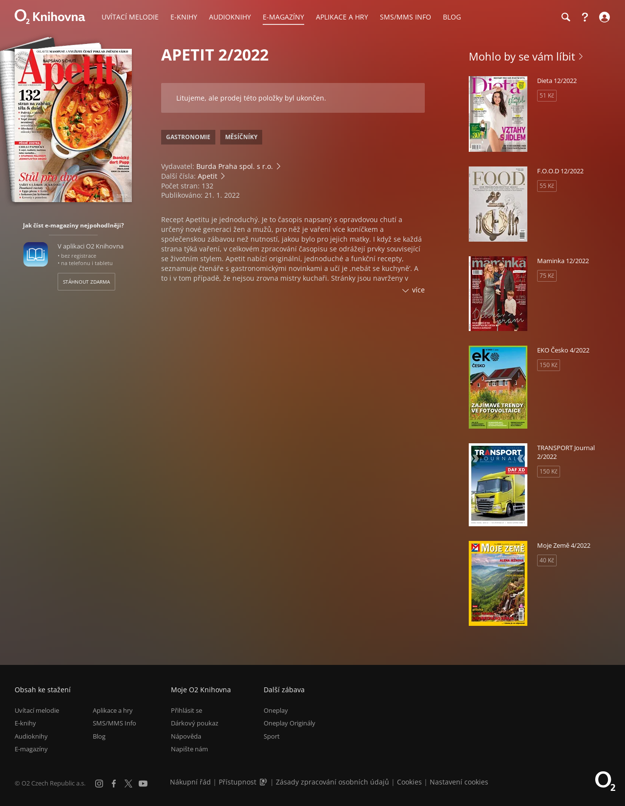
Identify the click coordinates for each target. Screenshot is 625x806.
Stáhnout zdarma (86, 281)
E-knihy (25, 723)
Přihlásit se (186, 710)
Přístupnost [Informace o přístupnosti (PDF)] (237, 781)
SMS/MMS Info (114, 723)
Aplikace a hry (113, 710)
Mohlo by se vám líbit (522, 56)
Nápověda (186, 736)
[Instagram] (99, 783)
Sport (272, 736)
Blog (99, 736)
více (418, 289)
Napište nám (189, 748)
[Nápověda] (585, 17)
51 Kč (547, 95)
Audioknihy (31, 736)
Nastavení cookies (459, 781)
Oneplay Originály (289, 723)
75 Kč (547, 275)
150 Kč (549, 365)
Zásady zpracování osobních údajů (332, 781)
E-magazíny (31, 748)
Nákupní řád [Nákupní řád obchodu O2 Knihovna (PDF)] (190, 781)
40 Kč (547, 560)
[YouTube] (143, 783)
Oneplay (276, 710)
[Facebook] (113, 783)
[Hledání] (565, 17)
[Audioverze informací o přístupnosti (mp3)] (264, 781)
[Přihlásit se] (603, 17)
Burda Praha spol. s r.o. (234, 166)
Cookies (409, 781)
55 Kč (547, 186)
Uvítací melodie (37, 710)
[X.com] (128, 783)
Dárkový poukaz (194, 723)
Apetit (207, 176)
